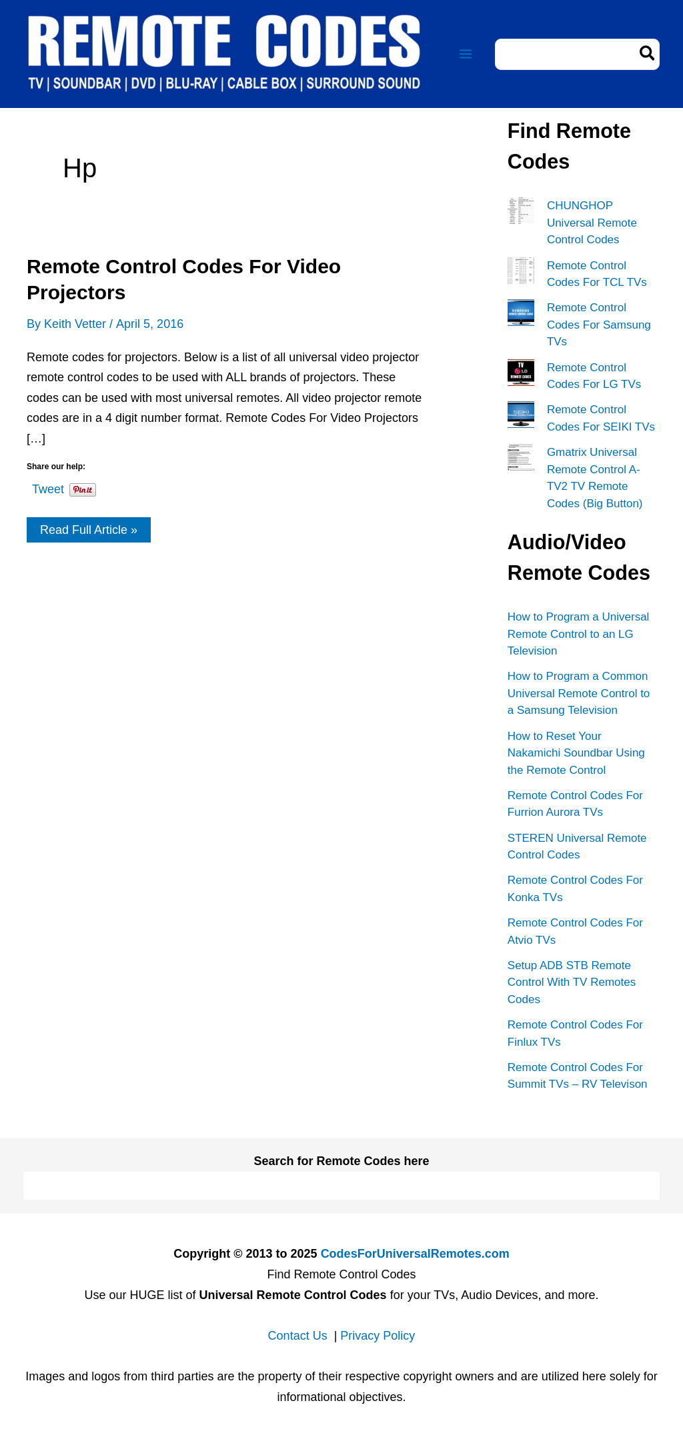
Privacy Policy (377, 1335)
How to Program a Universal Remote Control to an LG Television (579, 634)
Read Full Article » (88, 533)
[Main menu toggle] (465, 54)
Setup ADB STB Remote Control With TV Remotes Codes (572, 982)
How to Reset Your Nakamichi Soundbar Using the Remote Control (576, 753)
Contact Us (297, 1335)
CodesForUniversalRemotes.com (415, 1253)
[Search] (648, 54)
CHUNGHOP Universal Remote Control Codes (592, 222)
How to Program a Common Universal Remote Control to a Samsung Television (579, 693)
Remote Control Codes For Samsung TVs (599, 324)
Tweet (48, 487)
